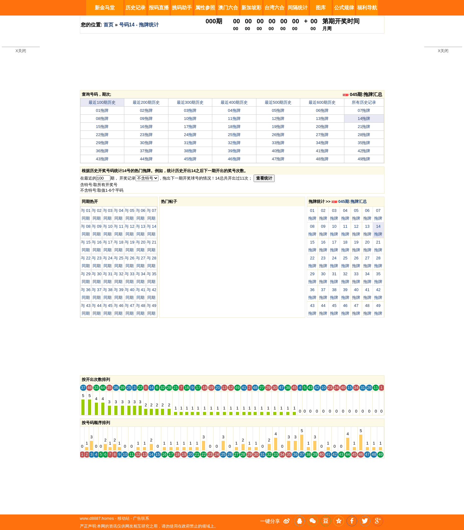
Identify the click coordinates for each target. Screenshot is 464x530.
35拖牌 (364, 142)
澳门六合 (228, 7)
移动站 (123, 518)
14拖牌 (364, 118)
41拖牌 (322, 150)
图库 (321, 7)
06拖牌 (322, 110)
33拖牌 (278, 142)
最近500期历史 (278, 102)
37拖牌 (146, 150)
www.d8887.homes (97, 518)
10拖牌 (190, 118)
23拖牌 (146, 134)
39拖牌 (234, 150)
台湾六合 (274, 7)
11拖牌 (234, 118)
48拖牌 (322, 159)
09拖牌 (146, 118)
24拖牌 (190, 134)
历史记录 (135, 7)
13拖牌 (322, 118)
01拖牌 (102, 110)
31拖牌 (190, 142)
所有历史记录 (364, 102)
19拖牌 (278, 126)
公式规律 (344, 7)
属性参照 (205, 7)
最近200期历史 (146, 102)
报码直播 (159, 7)
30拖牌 (146, 142)
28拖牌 (364, 134)
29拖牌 (102, 142)
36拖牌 (102, 150)
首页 (108, 24)
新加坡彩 (251, 7)
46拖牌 (234, 159)
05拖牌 (278, 110)
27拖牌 (322, 134)
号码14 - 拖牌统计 (139, 24)
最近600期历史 (322, 102)
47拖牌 (278, 159)
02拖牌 (146, 110)
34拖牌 (322, 142)
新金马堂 (105, 7)
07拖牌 (364, 110)
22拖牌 (102, 134)
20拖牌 (322, 126)
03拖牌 (190, 110)
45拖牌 (190, 159)
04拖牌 (234, 110)
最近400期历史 (234, 102)
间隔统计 (298, 7)
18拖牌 (234, 126)
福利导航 (367, 7)
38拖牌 (190, 150)
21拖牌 (364, 126)
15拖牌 (102, 126)
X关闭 (21, 50)
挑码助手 (182, 7)
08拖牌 (102, 118)
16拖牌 (146, 126)
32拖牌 (234, 142)
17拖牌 (190, 126)
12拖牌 (278, 118)
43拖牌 (102, 159)
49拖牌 (364, 159)
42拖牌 (364, 150)
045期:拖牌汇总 (362, 94)
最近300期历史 (190, 102)
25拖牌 (234, 134)
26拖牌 (278, 134)
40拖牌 (278, 150)
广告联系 (141, 518)
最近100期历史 (102, 102)
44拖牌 (146, 159)
